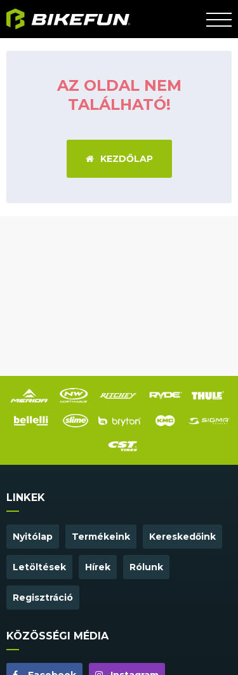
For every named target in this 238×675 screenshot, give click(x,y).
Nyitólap (33, 536)
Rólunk (146, 567)
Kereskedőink (182, 536)
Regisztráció (43, 597)
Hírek (97, 567)
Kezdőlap (119, 158)
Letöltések (39, 567)
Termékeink (101, 536)
